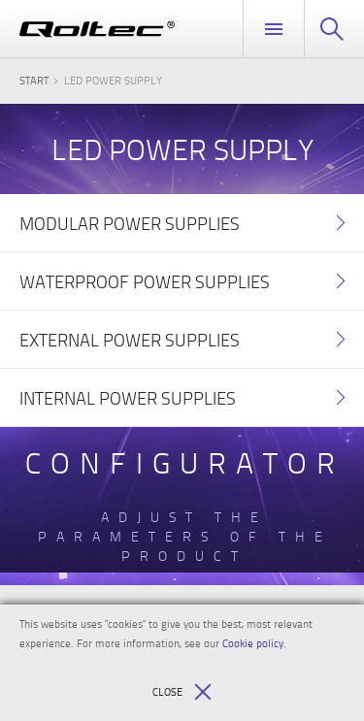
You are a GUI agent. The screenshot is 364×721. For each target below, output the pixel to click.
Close (182, 691)
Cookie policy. (254, 643)
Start (34, 80)
